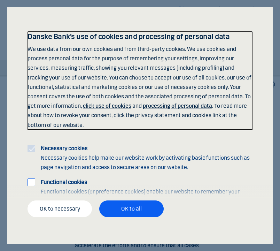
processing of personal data (177, 105)
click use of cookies (107, 105)
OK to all (131, 208)
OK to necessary (60, 208)
